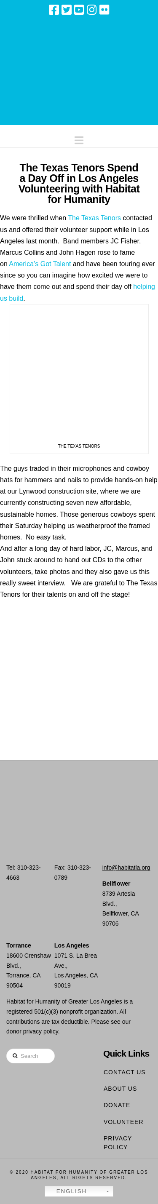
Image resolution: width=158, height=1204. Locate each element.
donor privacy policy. (33, 1031)
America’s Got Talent (40, 263)
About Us (120, 1088)
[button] (79, 138)
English (67, 1191)
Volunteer (124, 1122)
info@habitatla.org (126, 867)
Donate (117, 1105)
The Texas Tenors (94, 218)
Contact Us (125, 1072)
